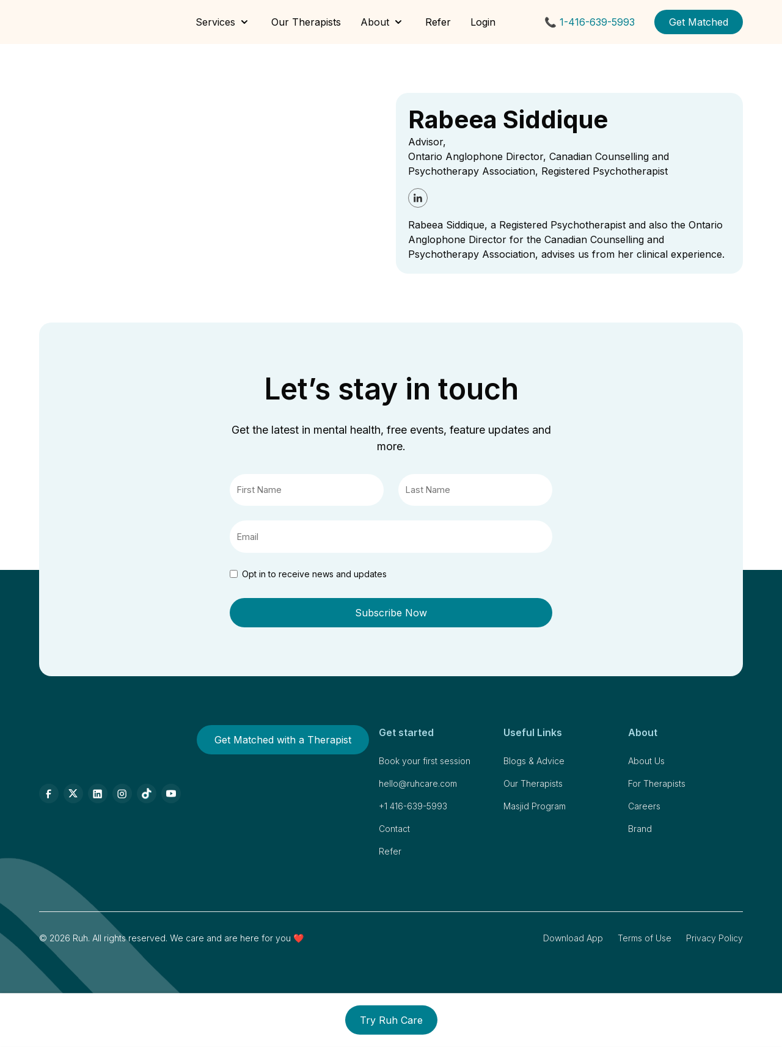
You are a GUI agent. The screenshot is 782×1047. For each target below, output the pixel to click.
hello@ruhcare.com (418, 783)
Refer (438, 22)
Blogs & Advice (534, 761)
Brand (640, 828)
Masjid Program (534, 806)
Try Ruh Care (391, 1020)
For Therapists (656, 783)
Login (482, 22)
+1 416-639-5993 (413, 806)
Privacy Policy (714, 938)
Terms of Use (644, 938)
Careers (644, 806)
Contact (394, 828)
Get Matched (698, 22)
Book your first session (424, 761)
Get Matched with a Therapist (282, 740)
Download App (573, 938)
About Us (646, 761)
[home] (73, 22)
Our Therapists (306, 22)
